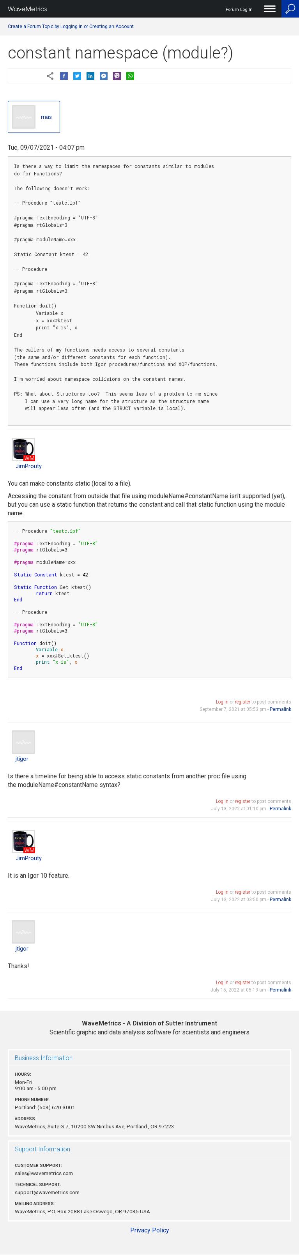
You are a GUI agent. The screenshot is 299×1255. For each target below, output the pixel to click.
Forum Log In (239, 9)
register (242, 702)
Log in (222, 702)
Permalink (280, 709)
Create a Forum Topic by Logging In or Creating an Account (71, 26)
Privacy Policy (149, 1230)
